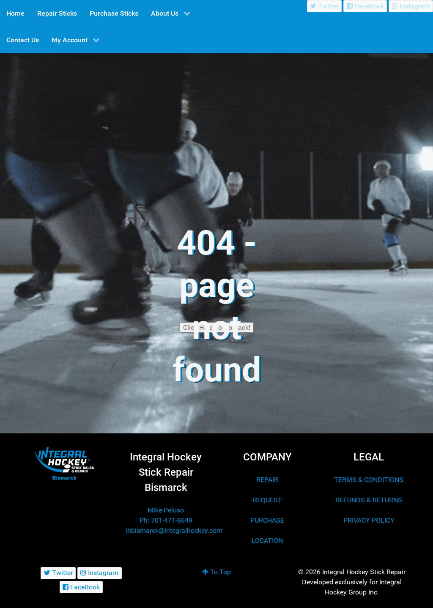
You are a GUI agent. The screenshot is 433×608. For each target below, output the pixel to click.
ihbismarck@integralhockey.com (174, 530)
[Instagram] (411, 6)
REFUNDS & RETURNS (368, 500)
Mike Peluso (166, 510)
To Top (216, 572)
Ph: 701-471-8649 (166, 520)
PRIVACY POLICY (369, 520)
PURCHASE (267, 520)
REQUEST (267, 500)
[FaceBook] (365, 6)
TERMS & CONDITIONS (368, 480)
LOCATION (267, 541)
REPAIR (267, 480)
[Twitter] (324, 6)
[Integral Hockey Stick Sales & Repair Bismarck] (64, 463)
